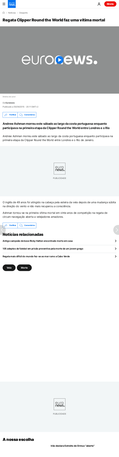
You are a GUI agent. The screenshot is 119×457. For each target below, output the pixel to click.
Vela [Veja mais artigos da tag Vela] (9, 267)
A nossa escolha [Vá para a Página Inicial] (18, 439)
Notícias (12, 13)
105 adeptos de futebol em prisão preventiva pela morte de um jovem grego (43, 248)
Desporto (23, 13)
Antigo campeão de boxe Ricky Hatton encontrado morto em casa (38, 240)
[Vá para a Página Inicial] (12, 4)
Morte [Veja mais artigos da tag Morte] (24, 267)
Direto (110, 3)
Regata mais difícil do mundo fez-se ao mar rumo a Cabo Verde (36, 256)
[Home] (4, 13)
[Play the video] (59, 60)
